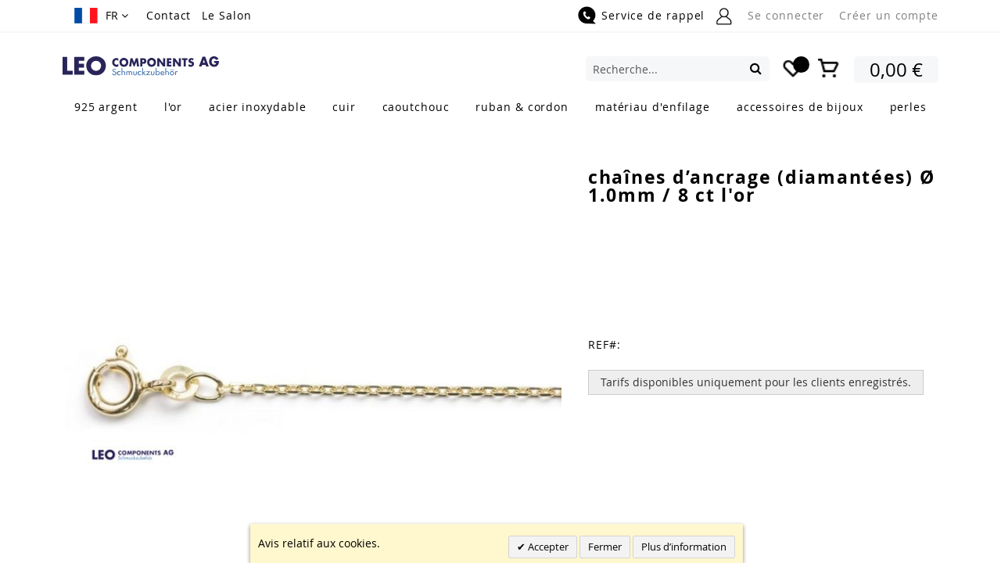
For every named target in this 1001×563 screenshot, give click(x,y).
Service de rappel (653, 15)
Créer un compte (888, 15)
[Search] (756, 68)
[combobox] (678, 68)
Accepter (547, 547)
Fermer (605, 547)
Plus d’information (684, 547)
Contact (168, 15)
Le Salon (226, 15)
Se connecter (786, 15)
